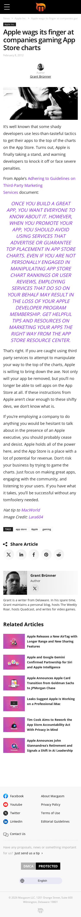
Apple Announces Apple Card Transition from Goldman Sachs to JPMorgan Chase (50, 683)
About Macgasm (52, 796)
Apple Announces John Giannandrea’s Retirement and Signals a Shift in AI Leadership (50, 745)
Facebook (17, 796)
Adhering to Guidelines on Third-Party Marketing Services (39, 185)
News (6, 18)
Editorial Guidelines (55, 821)
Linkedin (16, 821)
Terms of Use (50, 813)
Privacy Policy (50, 804)
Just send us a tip (27, 853)
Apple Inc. (20, 18)
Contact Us (17, 834)
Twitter (15, 813)
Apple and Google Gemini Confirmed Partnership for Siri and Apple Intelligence (49, 662)
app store (21, 529)
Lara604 (36, 516)
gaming (47, 529)
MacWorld (30, 510)
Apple (34, 529)
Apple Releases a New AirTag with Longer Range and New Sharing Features (52, 641)
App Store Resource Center (40, 336)
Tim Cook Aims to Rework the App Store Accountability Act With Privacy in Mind (49, 725)
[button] (74, 7)
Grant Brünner (40, 76)
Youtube (16, 804)
